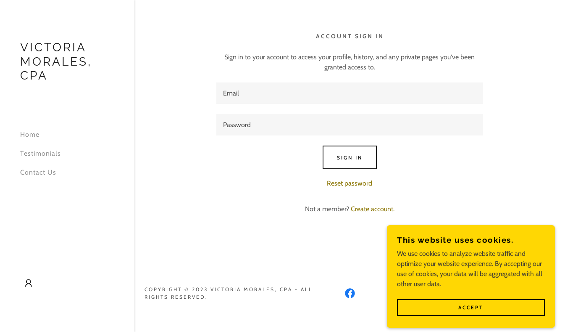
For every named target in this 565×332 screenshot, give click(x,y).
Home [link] (29, 134)
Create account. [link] (372, 209)
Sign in (350, 157)
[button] (28, 283)
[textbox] (349, 93)
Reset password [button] (349, 183)
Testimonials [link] (40, 153)
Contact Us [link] (38, 172)
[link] (67, 77)
